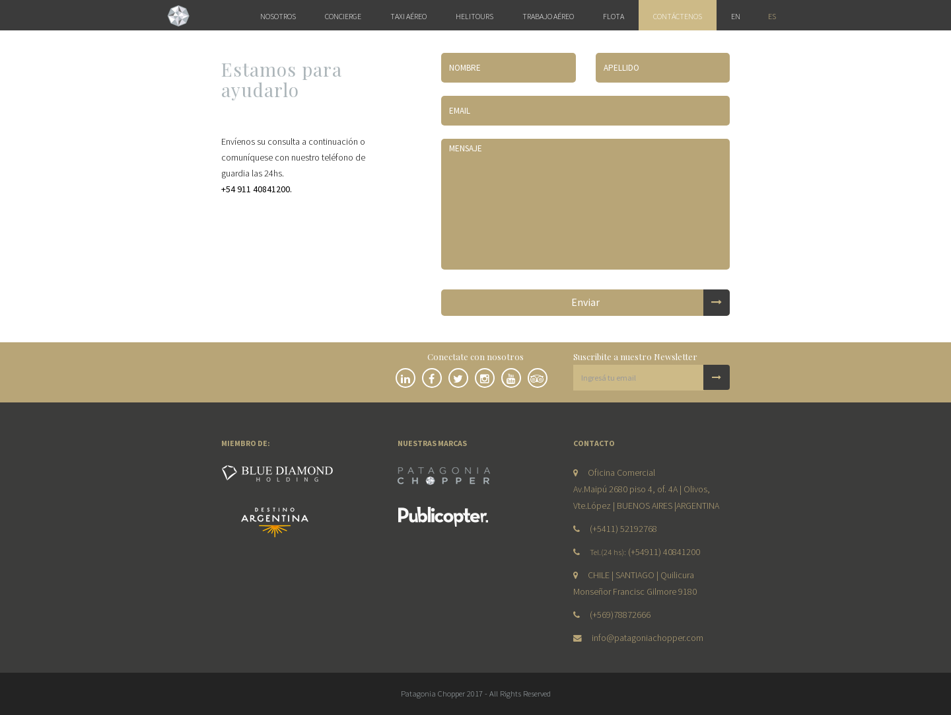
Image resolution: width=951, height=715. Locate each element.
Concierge (343, 16)
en (735, 16)
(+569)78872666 (620, 615)
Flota (613, 16)
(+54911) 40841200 (664, 552)
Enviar (650, 302)
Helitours (474, 16)
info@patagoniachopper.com (647, 638)
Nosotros (278, 16)
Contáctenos (677, 16)
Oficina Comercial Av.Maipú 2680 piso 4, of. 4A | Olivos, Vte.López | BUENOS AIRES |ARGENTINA (646, 489)
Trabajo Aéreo (548, 16)
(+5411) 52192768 (623, 529)
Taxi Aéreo (408, 16)
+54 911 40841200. (256, 189)
